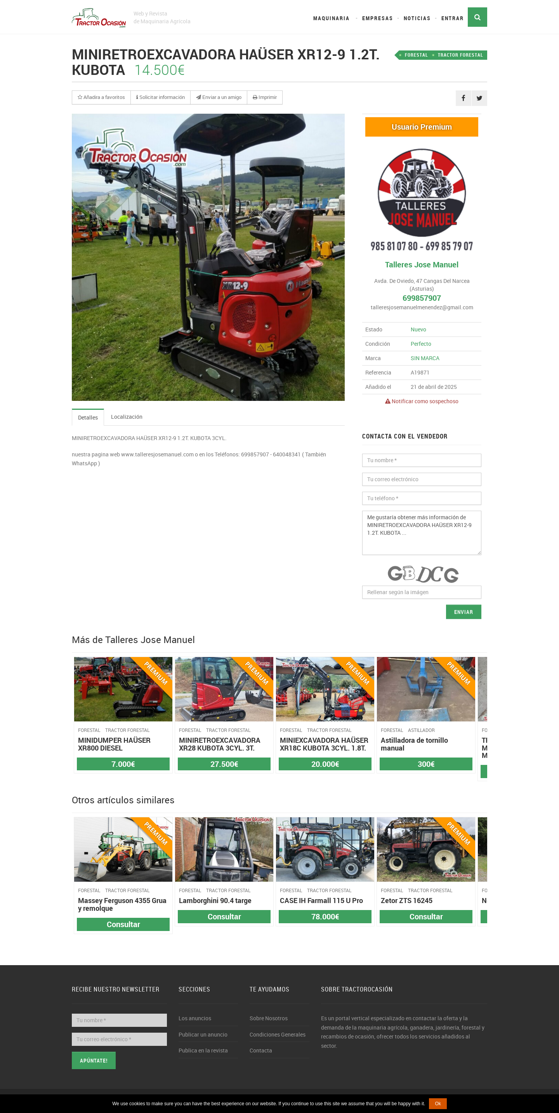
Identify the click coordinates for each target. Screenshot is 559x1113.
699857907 (422, 298)
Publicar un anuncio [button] (203, 1034)
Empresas (377, 18)
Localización (126, 416)
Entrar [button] (452, 18)
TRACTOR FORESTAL (460, 55)
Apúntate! (94, 1060)
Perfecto (421, 343)
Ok (438, 1103)
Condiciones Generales (278, 1034)
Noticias (417, 18)
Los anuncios (195, 1018)
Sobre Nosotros (269, 1018)
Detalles (88, 417)
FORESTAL (416, 55)
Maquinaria (331, 18)
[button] (101, 97)
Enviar (463, 611)
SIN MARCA (425, 358)
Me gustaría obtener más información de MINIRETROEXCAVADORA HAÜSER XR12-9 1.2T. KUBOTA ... (421, 533)
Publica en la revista (203, 1050)
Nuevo (418, 329)
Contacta (261, 1050)
